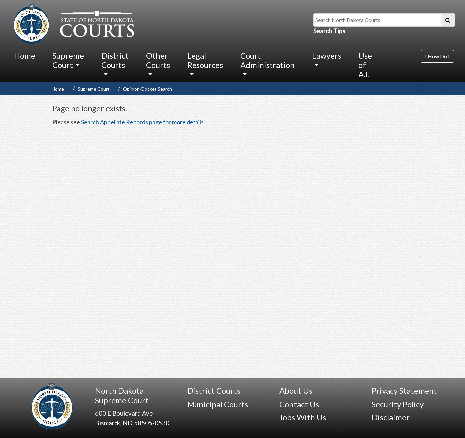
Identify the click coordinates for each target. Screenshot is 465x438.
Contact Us (299, 404)
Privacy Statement (404, 390)
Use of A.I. (365, 65)
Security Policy (398, 404)
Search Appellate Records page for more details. (143, 122)
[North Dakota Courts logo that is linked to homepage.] (72, 23)
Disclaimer (391, 417)
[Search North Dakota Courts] (377, 20)
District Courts (213, 390)
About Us (295, 390)
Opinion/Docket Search (147, 89)
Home (24, 55)
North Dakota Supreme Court (122, 395)
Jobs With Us (302, 417)
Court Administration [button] (267, 60)
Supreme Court (94, 89)
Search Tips (329, 31)
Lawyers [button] (326, 55)
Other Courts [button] (158, 60)
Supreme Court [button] (68, 60)
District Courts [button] (115, 60)
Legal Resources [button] (205, 60)
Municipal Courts (217, 404)
